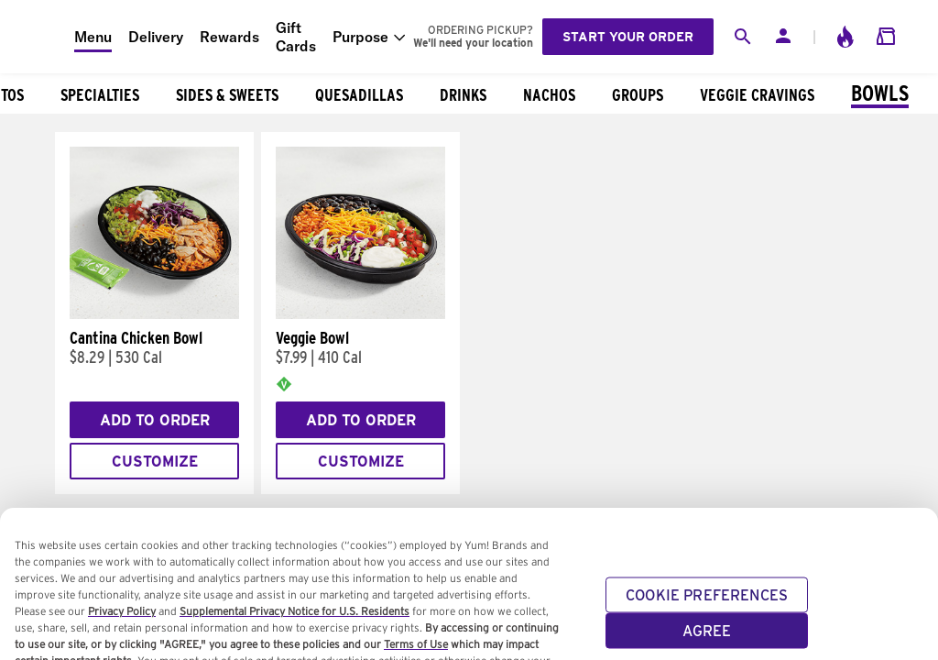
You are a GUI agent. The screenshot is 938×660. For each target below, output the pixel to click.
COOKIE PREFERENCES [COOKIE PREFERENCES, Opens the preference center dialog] (707, 602)
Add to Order (155, 420)
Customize (155, 461)
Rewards (229, 37)
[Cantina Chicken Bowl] (154, 314)
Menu (93, 37)
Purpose (360, 37)
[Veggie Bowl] (360, 314)
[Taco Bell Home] (37, 37)
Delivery (155, 37)
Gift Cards (296, 36)
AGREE (707, 638)
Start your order (627, 36)
